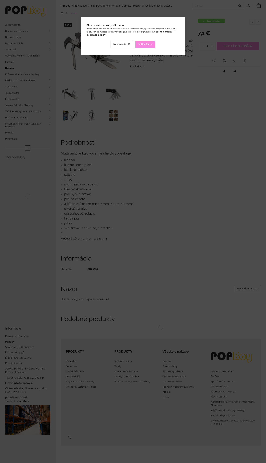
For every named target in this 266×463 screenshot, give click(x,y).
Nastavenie (119, 44)
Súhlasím (144, 44)
